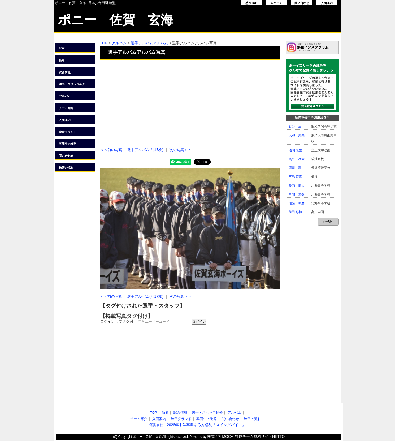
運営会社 (156, 425)
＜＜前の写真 (111, 150)
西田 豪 (295, 168)
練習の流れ (66, 167)
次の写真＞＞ (180, 150)
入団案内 (327, 3)
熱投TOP (251, 3)
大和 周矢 (297, 135)
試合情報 (65, 72)
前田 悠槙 (295, 212)
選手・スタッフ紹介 (72, 84)
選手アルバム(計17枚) (145, 150)
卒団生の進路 (67, 143)
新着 (62, 60)
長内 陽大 (297, 185)
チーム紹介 (66, 108)
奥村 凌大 (297, 159)
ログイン (276, 3)
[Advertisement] (190, 102)
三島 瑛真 (295, 177)
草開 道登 (297, 194)
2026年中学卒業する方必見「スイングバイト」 (206, 425)
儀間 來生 (295, 150)
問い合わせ (301, 3)
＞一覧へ (328, 221)
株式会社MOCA (220, 436)
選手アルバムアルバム (149, 43)
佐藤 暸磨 (297, 203)
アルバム (65, 96)
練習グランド (67, 131)
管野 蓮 (295, 126)
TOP (62, 48)
